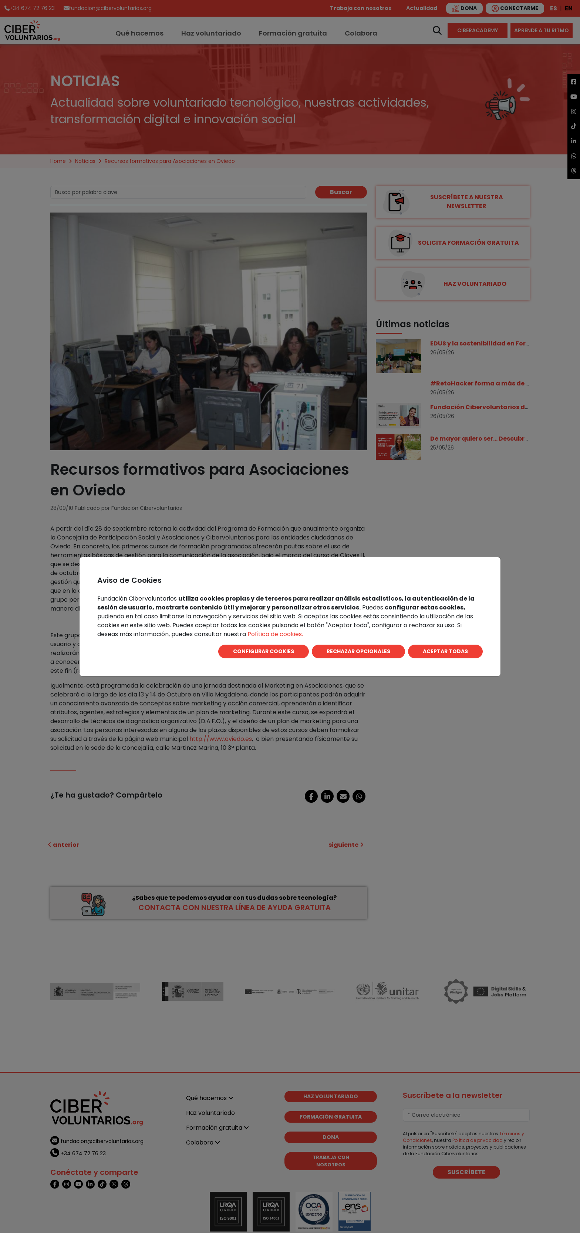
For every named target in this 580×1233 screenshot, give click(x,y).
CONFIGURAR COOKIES (263, 651)
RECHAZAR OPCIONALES (358, 651)
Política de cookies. (275, 634)
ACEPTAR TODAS (445, 651)
